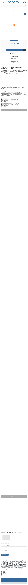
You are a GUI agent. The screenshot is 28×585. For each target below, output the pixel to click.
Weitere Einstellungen (4, 576)
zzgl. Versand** (15, 45)
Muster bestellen (14, 58)
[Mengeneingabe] (3, 50)
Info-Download (14, 62)
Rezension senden (5, 554)
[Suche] (25, 6)
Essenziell (4, 571)
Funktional (4, 575)
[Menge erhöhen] (5, 49)
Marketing (4, 572)
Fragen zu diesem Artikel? (14, 61)
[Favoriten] (24, 2)
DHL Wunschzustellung (6, 574)
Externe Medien (5, 573)
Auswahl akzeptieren (14, 583)
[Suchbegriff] (12, 6)
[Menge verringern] (5, 50)
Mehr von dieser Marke (14, 59)
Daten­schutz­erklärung (4, 569)
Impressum (22, 567)
